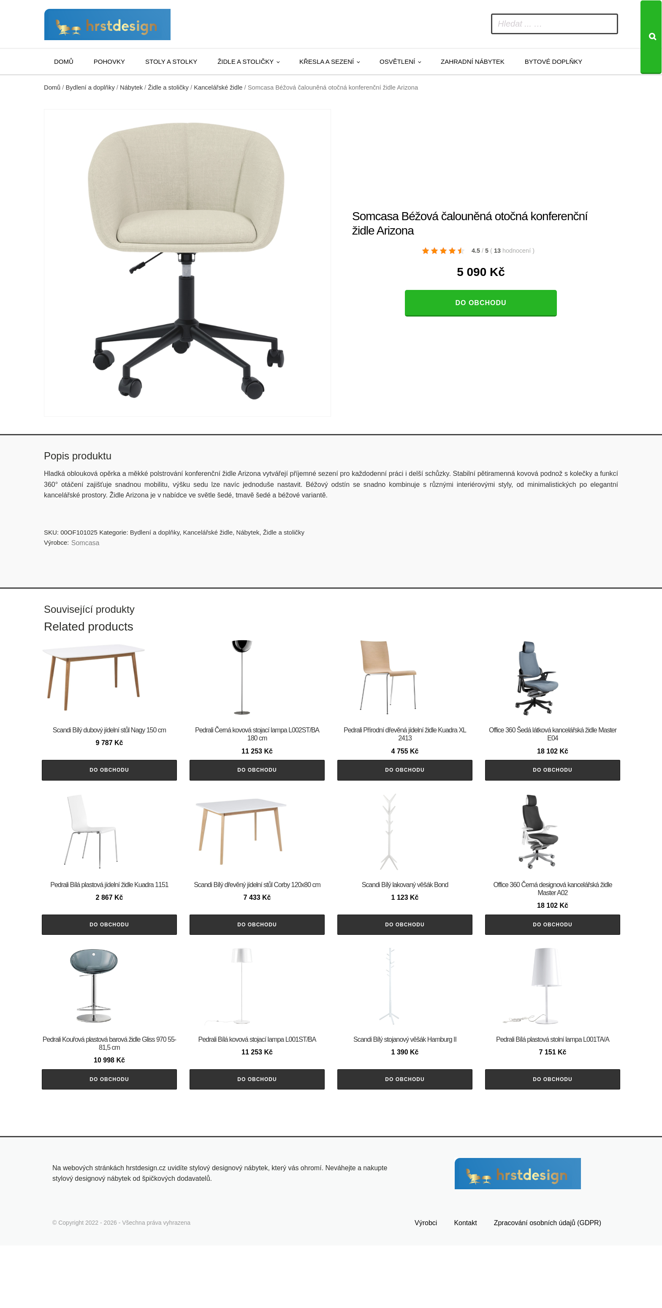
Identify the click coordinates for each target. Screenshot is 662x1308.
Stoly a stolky (171, 61)
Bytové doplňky (553, 61)
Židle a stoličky (245, 61)
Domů (63, 61)
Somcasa (85, 542)
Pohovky (109, 61)
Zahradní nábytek (473, 61)
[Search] (651, 37)
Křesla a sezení (326, 61)
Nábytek (131, 87)
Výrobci (426, 1285)
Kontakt (465, 1285)
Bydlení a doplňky (90, 87)
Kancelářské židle (218, 87)
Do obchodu (480, 302)
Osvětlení (397, 61)
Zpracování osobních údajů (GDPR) (547, 1285)
